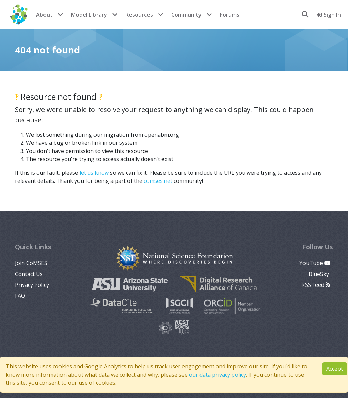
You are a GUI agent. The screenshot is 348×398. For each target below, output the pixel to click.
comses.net (158, 181)
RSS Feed (315, 285)
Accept (334, 369)
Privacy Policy (32, 285)
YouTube (314, 263)
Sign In (329, 14)
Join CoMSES (31, 263)
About (44, 14)
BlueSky (319, 274)
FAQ (20, 295)
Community (186, 14)
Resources (139, 14)
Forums (229, 14)
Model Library (89, 14)
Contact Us (29, 274)
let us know (94, 172)
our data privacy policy (217, 374)
